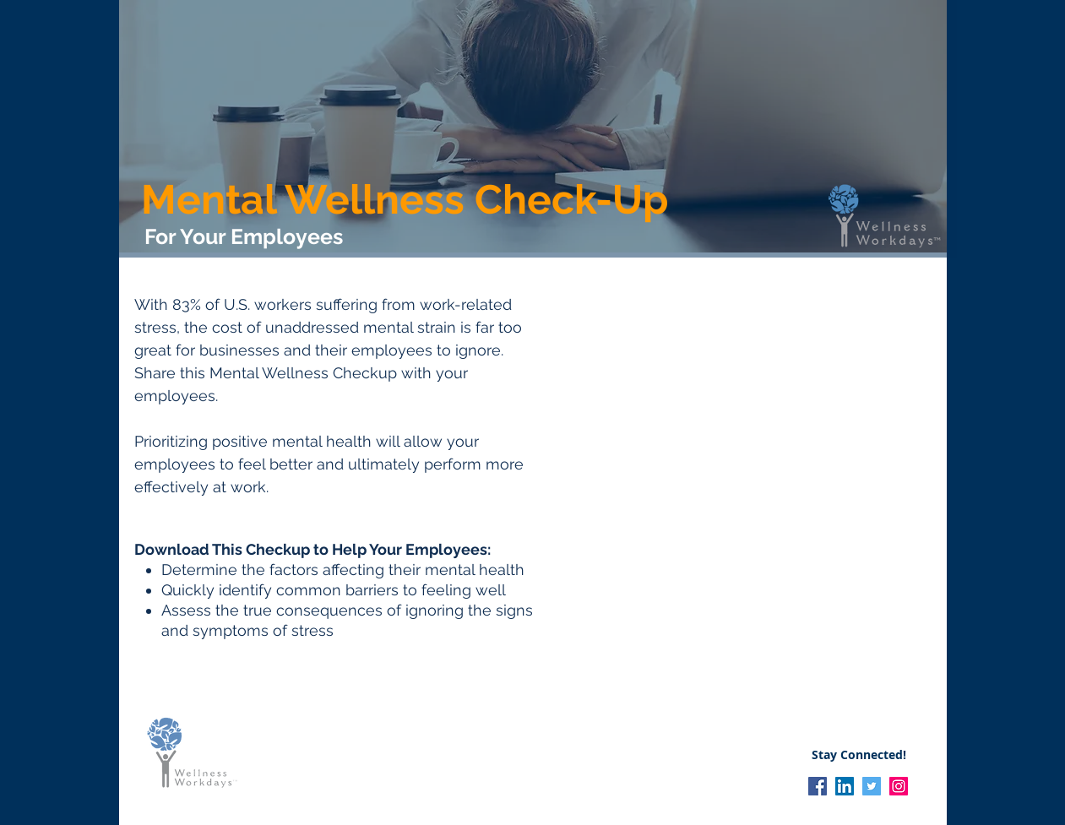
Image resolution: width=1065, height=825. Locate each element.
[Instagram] (898, 786)
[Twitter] (871, 786)
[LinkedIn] (844, 786)
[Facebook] (817, 786)
